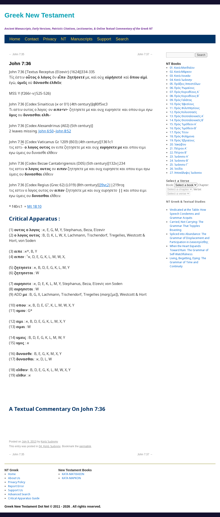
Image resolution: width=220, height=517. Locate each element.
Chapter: (203, 185)
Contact (32, 39)
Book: (170, 185)
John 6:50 (46, 131)
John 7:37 (145, 54)
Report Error (16, 486)
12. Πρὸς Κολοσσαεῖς (183, 112)
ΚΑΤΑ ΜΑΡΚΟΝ (71, 478)
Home (14, 39)
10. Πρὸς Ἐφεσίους (182, 104)
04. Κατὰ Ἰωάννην (50, 446)
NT (63, 39)
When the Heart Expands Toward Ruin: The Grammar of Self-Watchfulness (189, 250)
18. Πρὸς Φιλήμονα (182, 136)
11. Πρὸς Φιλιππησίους (185, 108)
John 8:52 (63, 131)
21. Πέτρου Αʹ (178, 148)
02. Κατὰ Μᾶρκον (180, 72)
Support (104, 39)
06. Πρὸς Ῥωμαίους (182, 88)
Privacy (49, 39)
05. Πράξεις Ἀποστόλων (185, 84)
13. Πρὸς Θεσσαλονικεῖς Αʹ (187, 116)
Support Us (15, 490)
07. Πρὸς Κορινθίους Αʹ (184, 92)
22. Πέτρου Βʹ (178, 152)
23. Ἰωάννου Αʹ (179, 156)
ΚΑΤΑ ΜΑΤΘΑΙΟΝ (73, 474)
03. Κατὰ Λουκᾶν (180, 76)
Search (122, 39)
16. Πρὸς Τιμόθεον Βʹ (183, 128)
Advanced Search (19, 494)
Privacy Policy (16, 482)
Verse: (198, 189)
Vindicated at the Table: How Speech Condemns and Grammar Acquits (188, 214)
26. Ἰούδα (176, 169)
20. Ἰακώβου (178, 144)
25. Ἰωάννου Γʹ (179, 164)
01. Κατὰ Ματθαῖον (182, 68)
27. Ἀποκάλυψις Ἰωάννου (186, 173)
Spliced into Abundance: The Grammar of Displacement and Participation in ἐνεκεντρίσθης (189, 238)
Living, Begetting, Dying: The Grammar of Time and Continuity (188, 262)
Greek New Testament (39, 15)
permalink (85, 446)
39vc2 (104, 184)
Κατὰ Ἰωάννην (49, 441)
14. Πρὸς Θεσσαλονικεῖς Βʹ (187, 120)
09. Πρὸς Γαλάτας (181, 100)
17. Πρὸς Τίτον (179, 132)
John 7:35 (16, 54)
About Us (14, 478)
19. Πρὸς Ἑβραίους (182, 140)
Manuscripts (81, 39)
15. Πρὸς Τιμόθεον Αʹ (183, 124)
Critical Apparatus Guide (24, 498)
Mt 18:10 (34, 206)
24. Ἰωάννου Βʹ (179, 160)
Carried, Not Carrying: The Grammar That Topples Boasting (186, 226)
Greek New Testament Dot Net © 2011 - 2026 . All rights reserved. (52, 506)
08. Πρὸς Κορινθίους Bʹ (184, 96)
